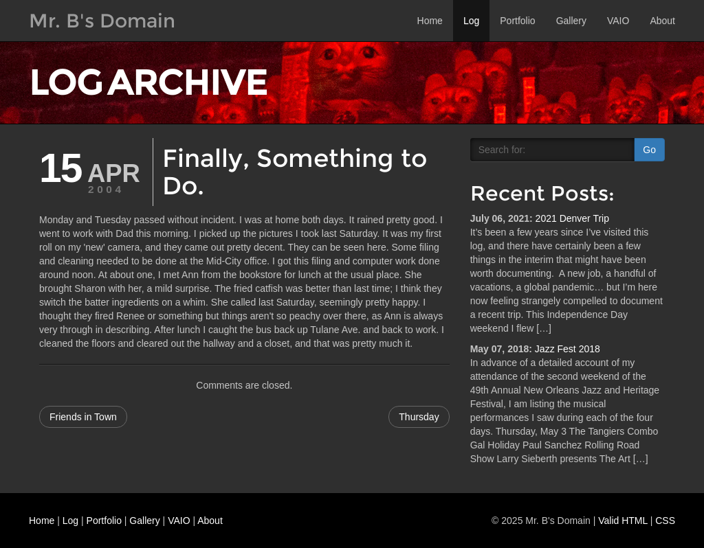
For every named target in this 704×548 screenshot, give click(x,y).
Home (430, 20)
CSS (665, 520)
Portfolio (517, 20)
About (662, 20)
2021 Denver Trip (572, 218)
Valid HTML (623, 520)
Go (649, 149)
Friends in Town (83, 416)
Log (471, 20)
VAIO (618, 20)
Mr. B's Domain (102, 20)
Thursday (419, 416)
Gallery (571, 20)
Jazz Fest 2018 (567, 348)
